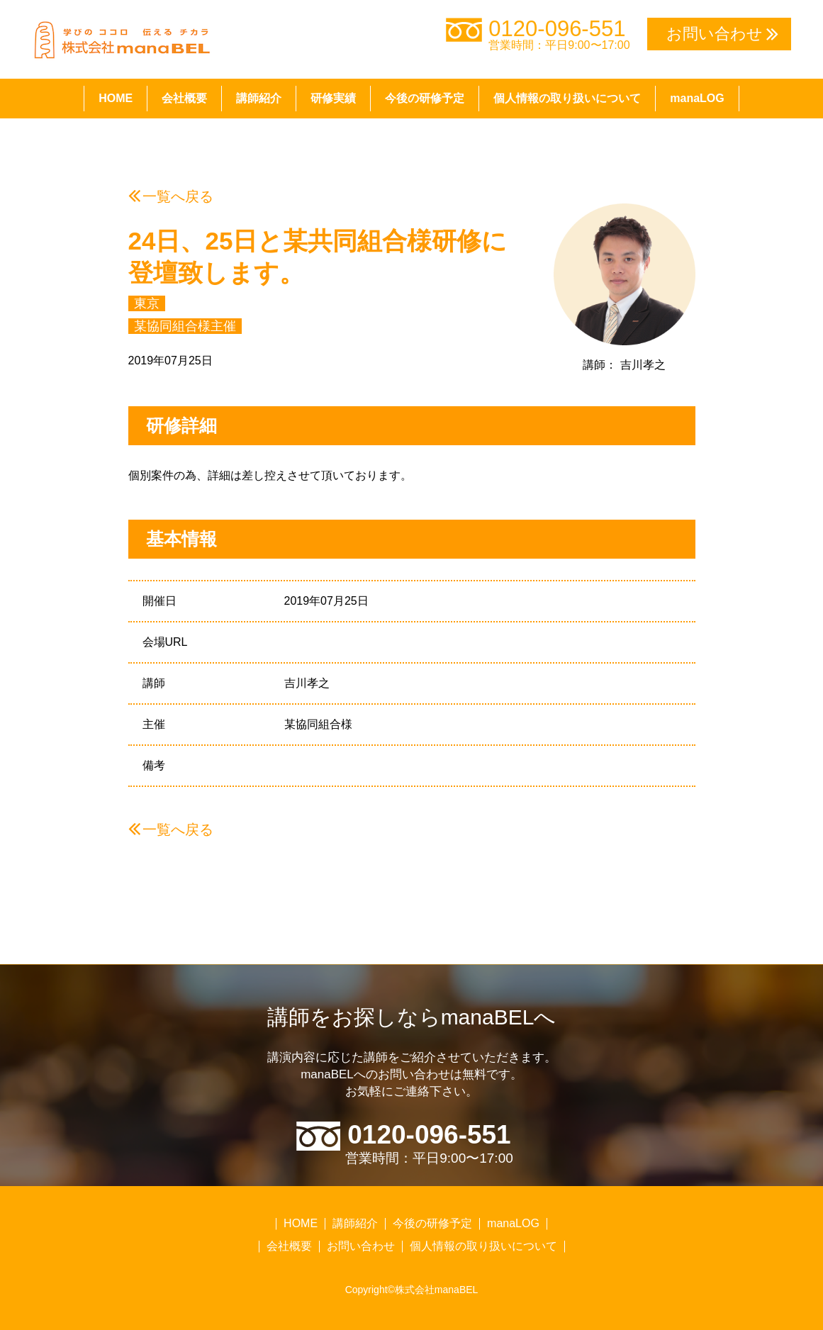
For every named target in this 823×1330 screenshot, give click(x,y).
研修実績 (333, 98)
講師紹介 (258, 98)
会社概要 (184, 98)
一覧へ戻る (177, 196)
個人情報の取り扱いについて (567, 98)
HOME (116, 98)
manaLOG (697, 98)
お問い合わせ (361, 1246)
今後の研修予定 (424, 98)
